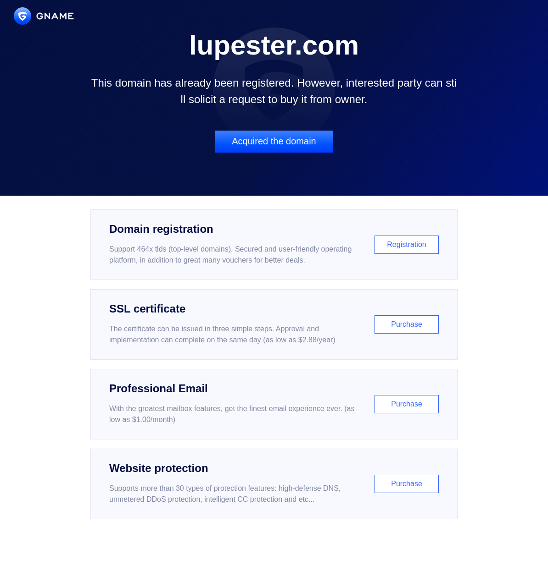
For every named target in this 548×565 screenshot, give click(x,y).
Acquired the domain (274, 141)
